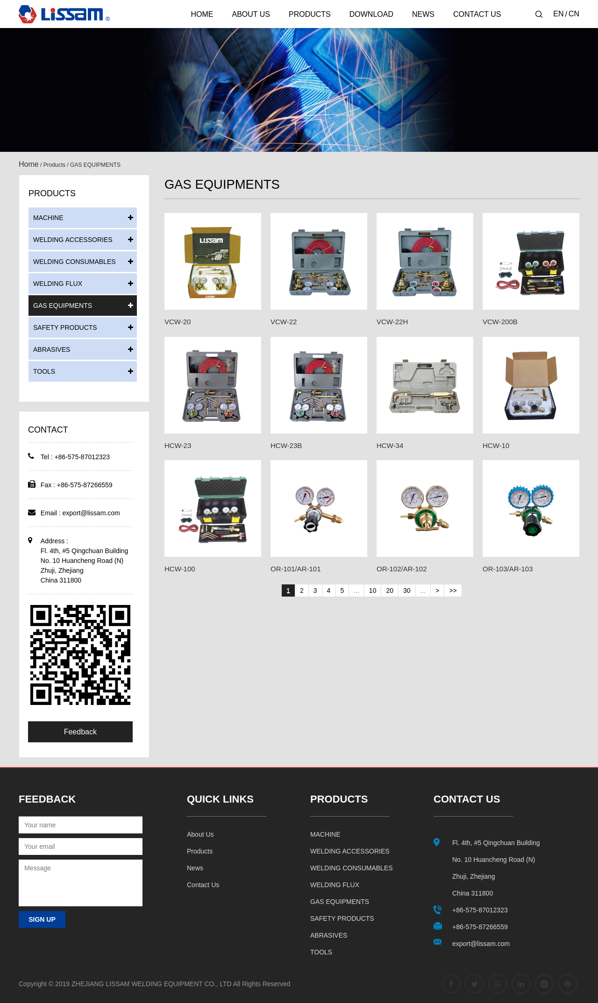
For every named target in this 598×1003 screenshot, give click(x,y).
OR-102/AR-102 (402, 569)
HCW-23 (177, 445)
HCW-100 (179, 569)
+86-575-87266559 (480, 927)
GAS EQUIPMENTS (62, 305)
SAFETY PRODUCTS (65, 327)
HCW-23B (286, 445)
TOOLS (44, 371)
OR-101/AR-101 (296, 569)
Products (310, 14)
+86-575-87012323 (480, 910)
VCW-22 (284, 322)
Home (202, 14)
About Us (251, 14)
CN (574, 14)
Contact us (203, 885)
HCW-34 (390, 445)
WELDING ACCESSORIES (73, 239)
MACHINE (48, 217)
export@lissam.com (91, 513)
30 (407, 590)
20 (389, 590)
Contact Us (477, 14)
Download (371, 14)
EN (558, 14)
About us (200, 834)
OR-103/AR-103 (508, 569)
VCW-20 (177, 322)
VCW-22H (392, 322)
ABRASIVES (51, 349)
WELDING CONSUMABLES (74, 261)
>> (452, 590)
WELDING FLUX (57, 283)
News (423, 14)
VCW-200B (500, 322)
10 (373, 590)
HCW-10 (496, 445)
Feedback (80, 732)
